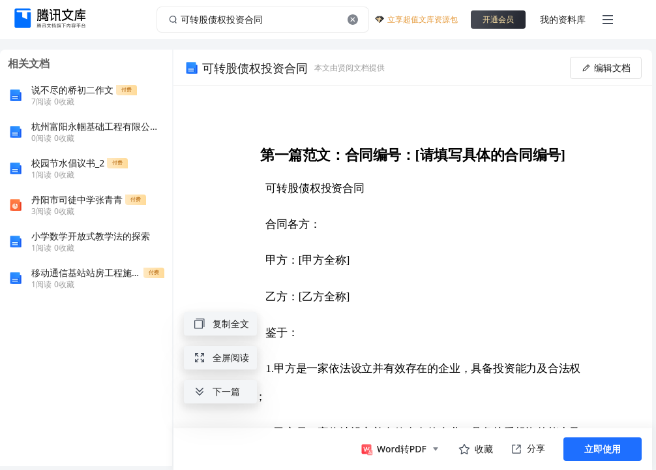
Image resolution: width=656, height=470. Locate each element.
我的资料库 (563, 19)
